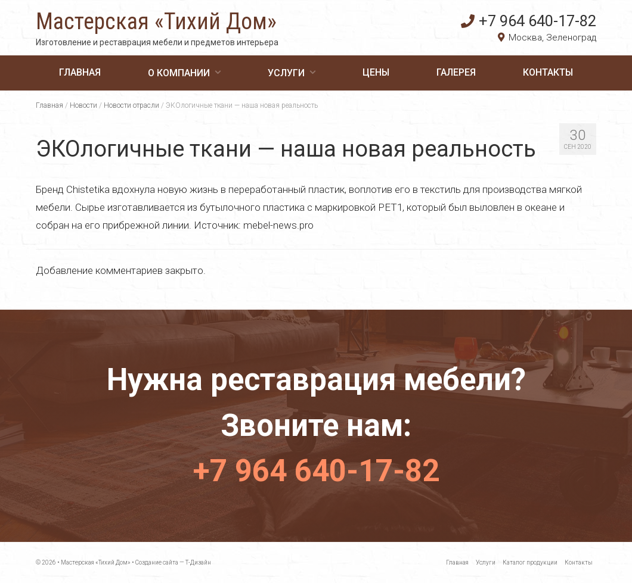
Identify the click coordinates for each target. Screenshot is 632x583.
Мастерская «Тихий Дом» (156, 21)
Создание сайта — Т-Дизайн (173, 562)
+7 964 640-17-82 (528, 21)
